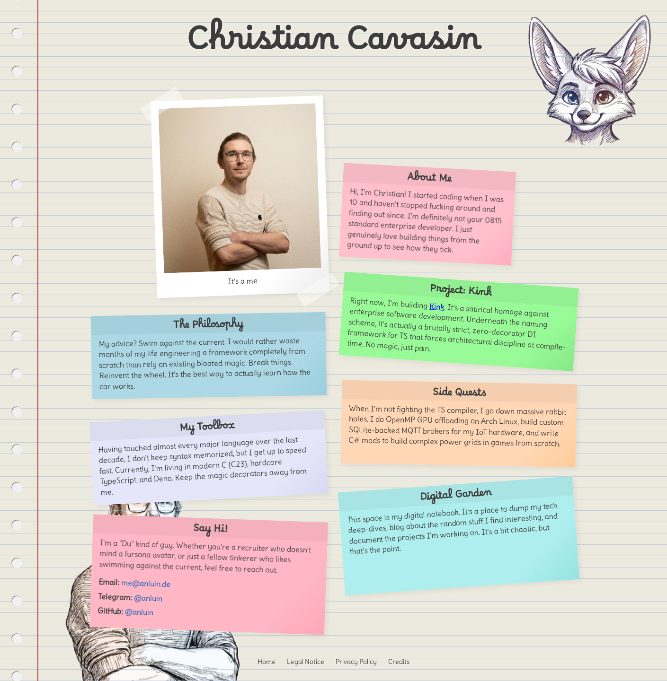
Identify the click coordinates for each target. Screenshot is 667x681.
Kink (436, 306)
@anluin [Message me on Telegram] (147, 598)
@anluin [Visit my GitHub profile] (139, 612)
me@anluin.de (145, 583)
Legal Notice (305, 661)
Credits (398, 661)
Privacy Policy (356, 661)
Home (267, 661)
